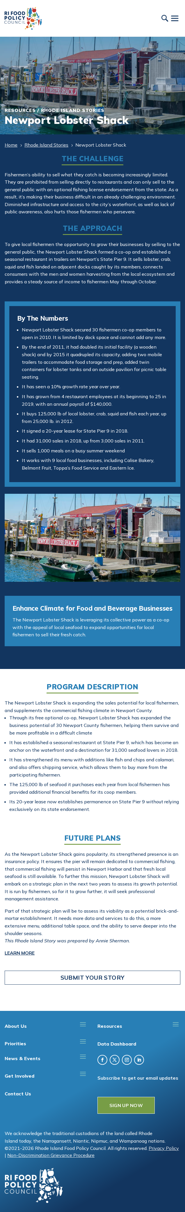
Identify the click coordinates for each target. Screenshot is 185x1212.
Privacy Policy (164, 1148)
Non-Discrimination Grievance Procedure (51, 1155)
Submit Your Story (93, 977)
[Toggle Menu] (174, 18)
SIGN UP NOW (126, 1105)
